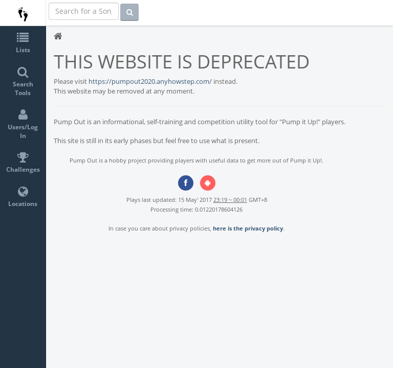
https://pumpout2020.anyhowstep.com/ (150, 81)
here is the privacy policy (248, 228)
